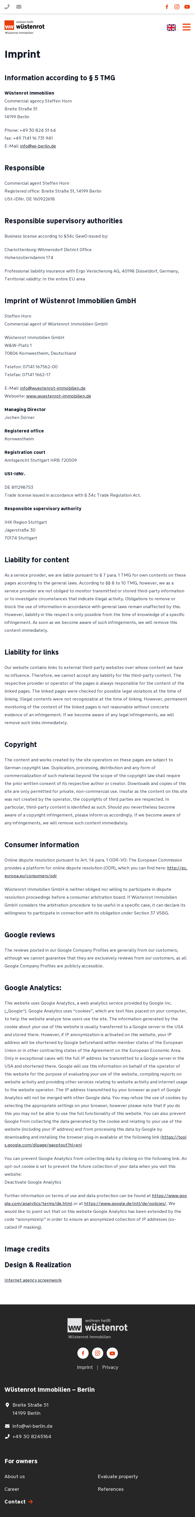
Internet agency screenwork (33, 1280)
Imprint (85, 1367)
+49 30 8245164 (31, 1436)
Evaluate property (118, 1476)
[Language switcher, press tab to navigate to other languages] (171, 27)
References (111, 1489)
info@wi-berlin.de (38, 146)
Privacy (110, 1367)
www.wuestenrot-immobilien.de (58, 396)
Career (12, 1489)
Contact (15, 1501)
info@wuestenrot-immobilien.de (53, 388)
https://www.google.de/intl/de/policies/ (125, 1203)
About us (15, 1476)
